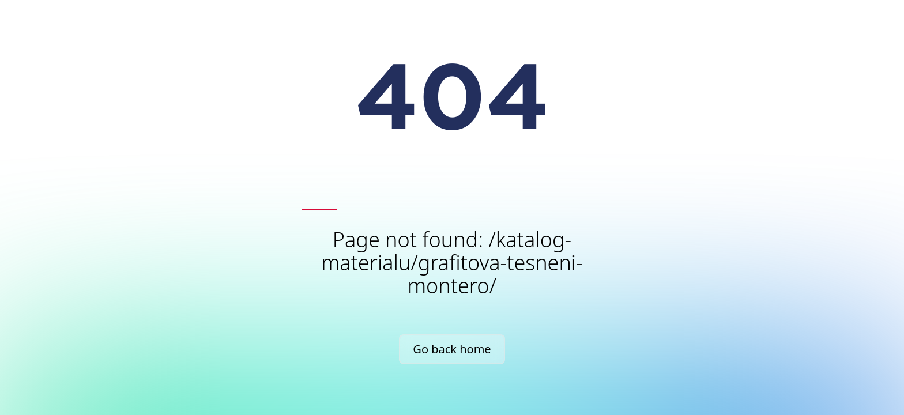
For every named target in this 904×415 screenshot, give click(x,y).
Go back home (452, 349)
